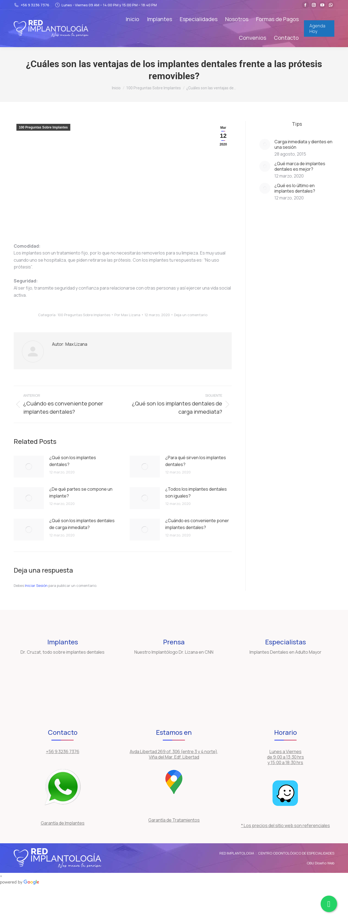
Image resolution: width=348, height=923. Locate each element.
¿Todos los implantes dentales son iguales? (196, 492)
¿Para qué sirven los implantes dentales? (195, 461)
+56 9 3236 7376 (31, 5)
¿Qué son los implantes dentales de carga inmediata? (82, 524)
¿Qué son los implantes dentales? (72, 461)
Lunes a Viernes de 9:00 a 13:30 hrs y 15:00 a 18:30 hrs (285, 756)
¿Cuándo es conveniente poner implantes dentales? (197, 524)
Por (127, 314)
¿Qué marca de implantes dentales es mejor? (299, 166)
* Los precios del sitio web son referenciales (285, 825)
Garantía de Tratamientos (174, 820)
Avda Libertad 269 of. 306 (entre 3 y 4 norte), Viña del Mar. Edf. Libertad (174, 754)
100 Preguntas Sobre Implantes (43, 127)
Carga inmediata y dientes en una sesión (303, 144)
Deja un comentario (190, 314)
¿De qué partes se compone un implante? (80, 492)
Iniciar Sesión (36, 585)
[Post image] (29, 467)
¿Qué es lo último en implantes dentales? (294, 188)
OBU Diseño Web (320, 863)
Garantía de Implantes (63, 823)
